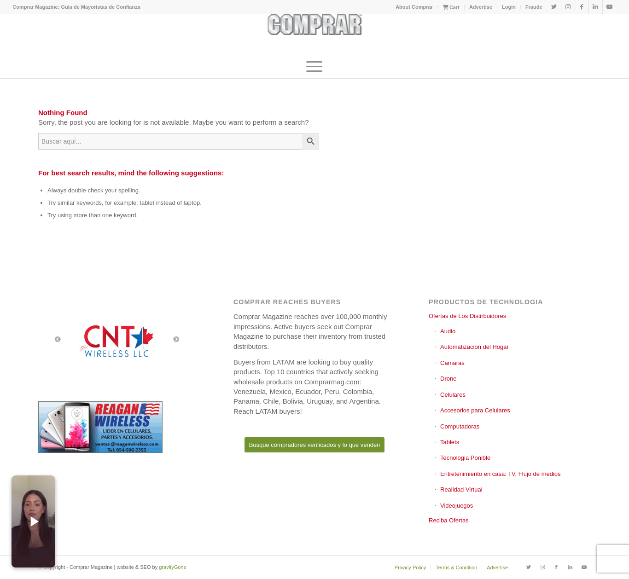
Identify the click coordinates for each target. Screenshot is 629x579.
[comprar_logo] (314, 34)
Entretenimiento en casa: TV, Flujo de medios (500, 473)
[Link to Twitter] (554, 7)
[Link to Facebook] (581, 7)
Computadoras (459, 426)
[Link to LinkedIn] (595, 7)
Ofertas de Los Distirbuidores (467, 316)
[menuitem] (414, 7)
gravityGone (172, 567)
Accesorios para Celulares (475, 410)
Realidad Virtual (461, 489)
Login (509, 7)
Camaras (452, 362)
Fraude (533, 7)
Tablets (449, 442)
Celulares (453, 394)
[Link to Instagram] (568, 7)
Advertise (480, 7)
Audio (447, 331)
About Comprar (414, 7)
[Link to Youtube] (610, 7)
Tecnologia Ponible (465, 457)
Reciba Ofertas (449, 520)
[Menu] (314, 66)
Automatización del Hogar (474, 346)
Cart (451, 7)
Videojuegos (456, 505)
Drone (448, 378)
